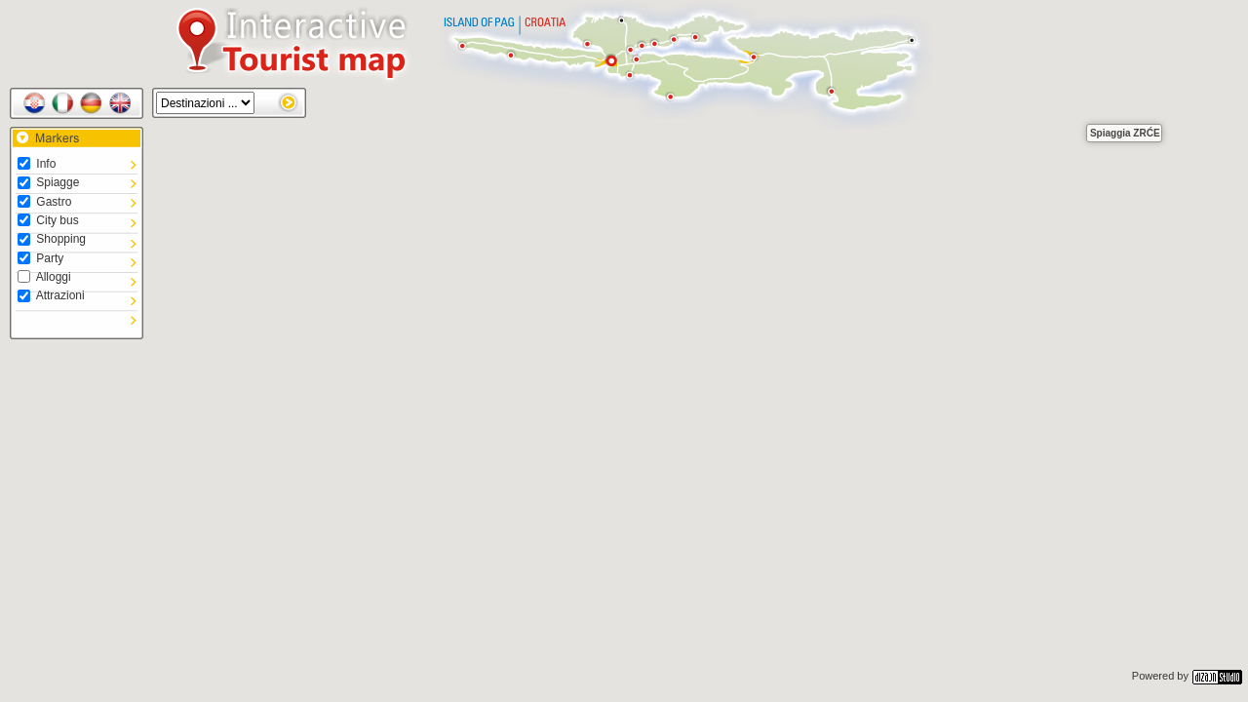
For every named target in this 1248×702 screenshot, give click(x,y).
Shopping (52, 239)
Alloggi (44, 277)
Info (37, 164)
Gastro (44, 202)
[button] (1065, 104)
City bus (48, 220)
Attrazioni (51, 295)
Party (40, 258)
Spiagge (48, 182)
